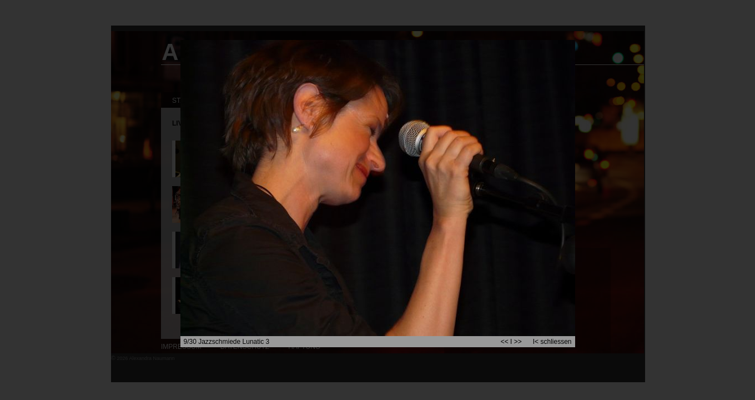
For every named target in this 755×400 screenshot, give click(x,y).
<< (505, 342)
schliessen (555, 342)
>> (518, 342)
